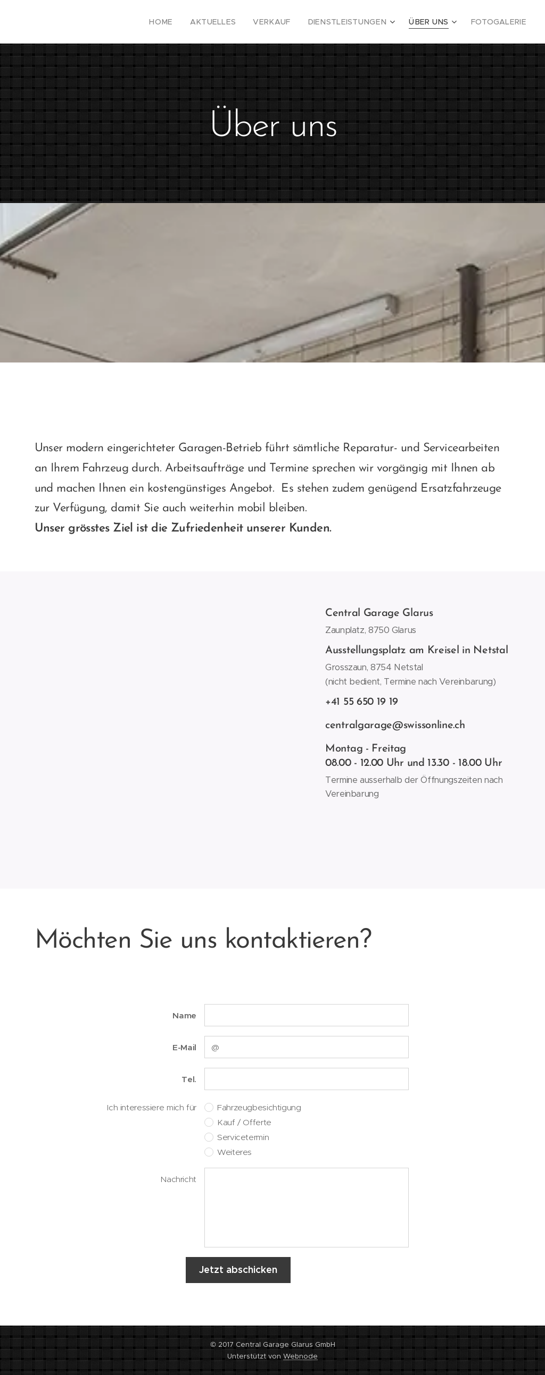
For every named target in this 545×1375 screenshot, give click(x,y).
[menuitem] (190, 22)
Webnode (300, 1356)
